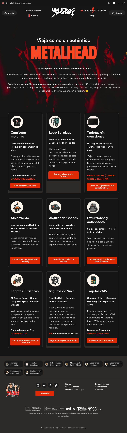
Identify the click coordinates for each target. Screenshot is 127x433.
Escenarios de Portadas (116, 364)
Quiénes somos (72, 386)
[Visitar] (109, 2)
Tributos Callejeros (34, 364)
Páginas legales (102, 384)
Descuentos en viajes (74, 389)
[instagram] (38, 385)
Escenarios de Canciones (16, 372)
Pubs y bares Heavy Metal (55, 364)
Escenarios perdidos (94, 364)
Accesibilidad (101, 386)
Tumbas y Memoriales (15, 364)
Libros (68, 384)
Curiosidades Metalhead (35, 372)
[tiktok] (56, 385)
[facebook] (50, 385)
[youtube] (44, 385)
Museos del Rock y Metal (75, 364)
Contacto (99, 389)
